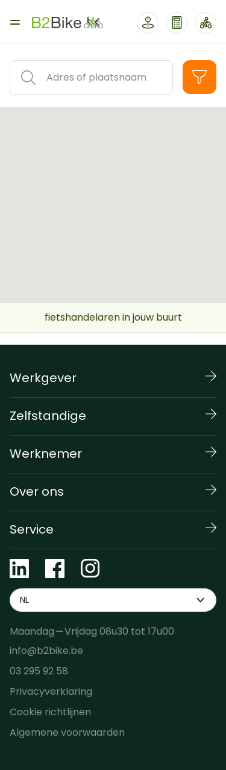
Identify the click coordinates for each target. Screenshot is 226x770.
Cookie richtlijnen (50, 712)
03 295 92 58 (39, 671)
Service (32, 529)
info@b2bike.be (46, 651)
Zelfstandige (48, 415)
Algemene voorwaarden (67, 732)
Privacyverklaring (51, 691)
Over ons (37, 491)
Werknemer (46, 453)
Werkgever (43, 377)
